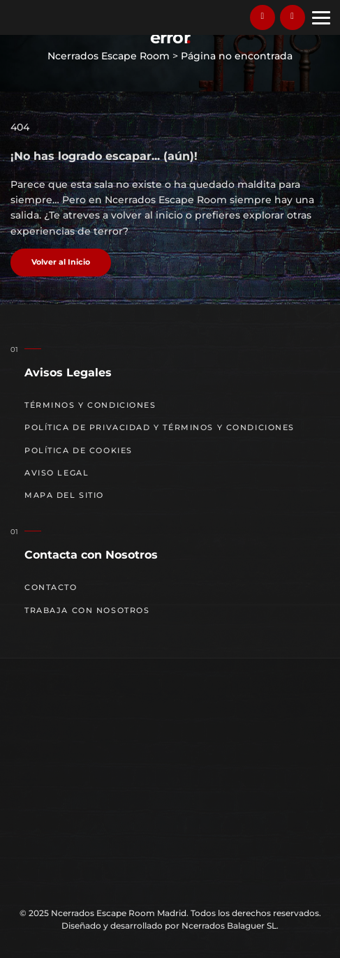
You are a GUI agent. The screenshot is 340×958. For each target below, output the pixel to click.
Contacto (50, 587)
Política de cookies (78, 450)
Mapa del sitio (64, 495)
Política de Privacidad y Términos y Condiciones (159, 427)
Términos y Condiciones (90, 405)
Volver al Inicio (60, 262)
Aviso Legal (56, 473)
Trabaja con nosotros (87, 610)
